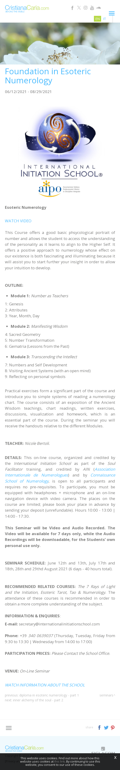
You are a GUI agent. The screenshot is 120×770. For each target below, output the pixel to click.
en (97, 19)
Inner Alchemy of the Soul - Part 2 (38, 700)
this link (59, 761)
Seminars (106, 695)
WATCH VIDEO (18, 220)
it (104, 19)
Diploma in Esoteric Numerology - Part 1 (49, 695)
